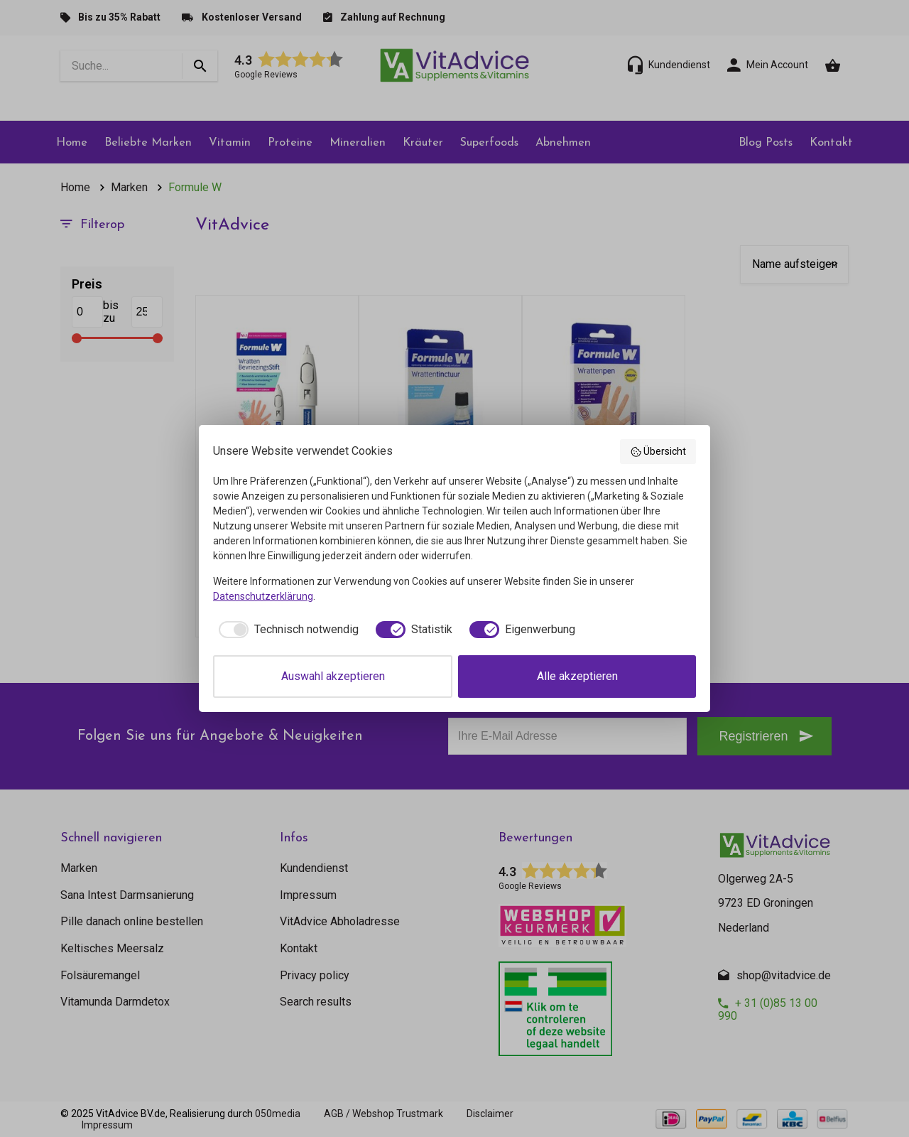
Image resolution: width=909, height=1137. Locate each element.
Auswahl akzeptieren (333, 676)
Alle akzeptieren (577, 676)
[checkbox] (286, 629)
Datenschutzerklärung (263, 596)
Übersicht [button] (658, 452)
